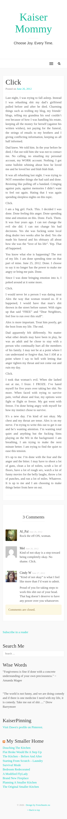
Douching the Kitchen (16, 747)
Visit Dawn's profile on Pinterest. (23, 727)
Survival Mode (12, 765)
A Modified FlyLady (15, 774)
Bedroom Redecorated (16, 769)
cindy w (25, 573)
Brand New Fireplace (16, 778)
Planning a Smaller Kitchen (20, 782)
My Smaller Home (25, 741)
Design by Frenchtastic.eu (38, 805)
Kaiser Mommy (33, 23)
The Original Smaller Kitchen (21, 786)
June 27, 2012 (38, 573)
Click (13, 82)
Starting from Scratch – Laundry (23, 761)
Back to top (33, 810)
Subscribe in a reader (15, 632)
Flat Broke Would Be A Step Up (22, 752)
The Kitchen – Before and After (22, 756)
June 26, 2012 (24, 88)
